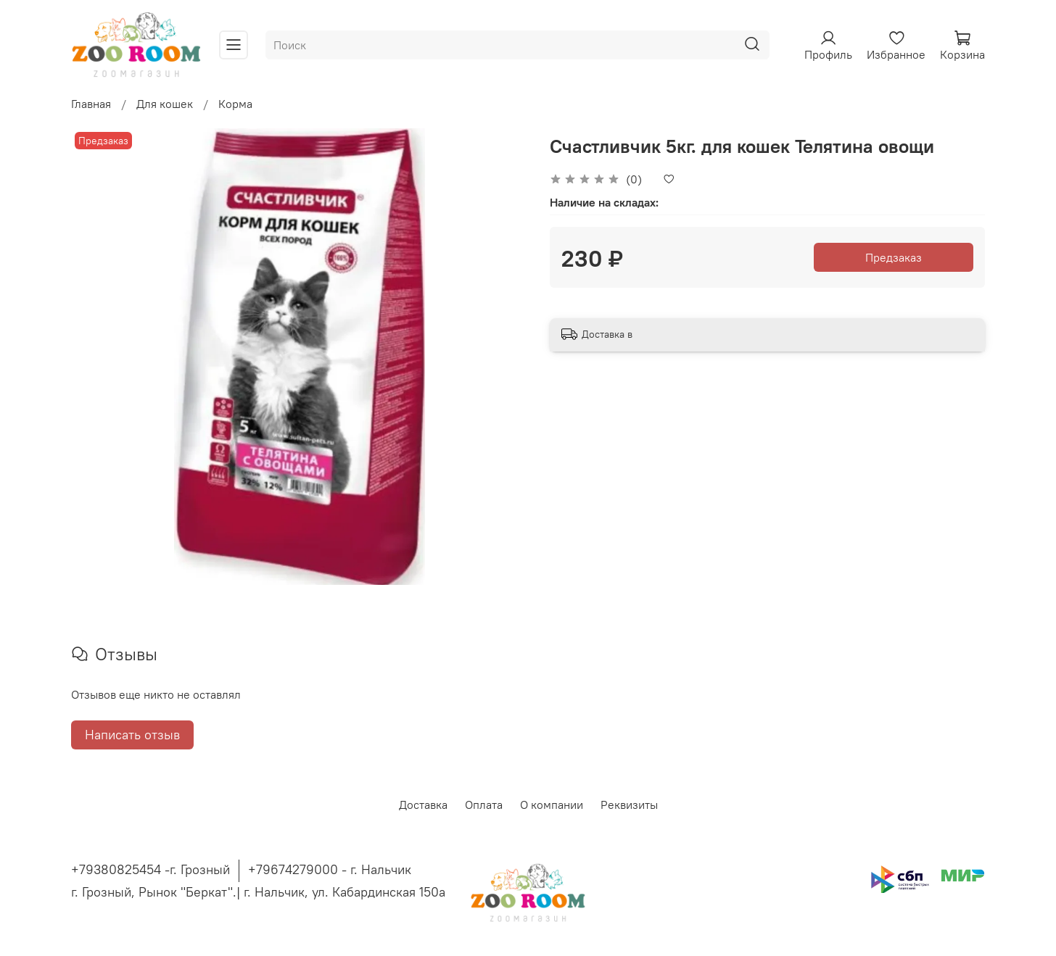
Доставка (423, 804)
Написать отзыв (132, 734)
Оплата (484, 804)
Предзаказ (893, 257)
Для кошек (164, 103)
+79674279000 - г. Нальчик (329, 869)
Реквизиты (629, 804)
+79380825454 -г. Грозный (150, 869)
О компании (551, 804)
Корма (235, 103)
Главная (91, 103)
